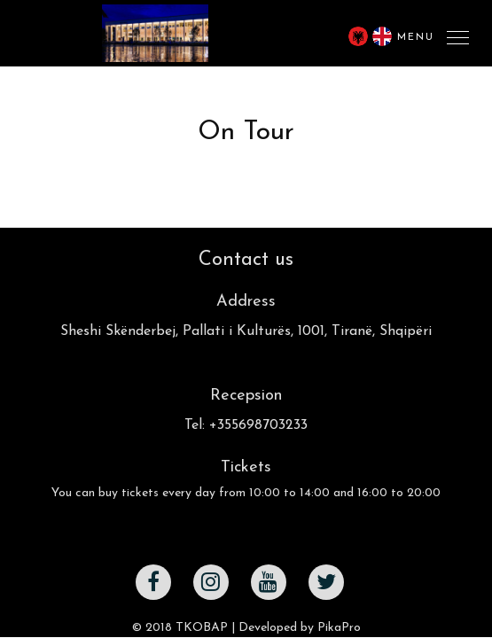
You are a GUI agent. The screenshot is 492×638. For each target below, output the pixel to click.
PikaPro (339, 627)
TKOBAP (202, 627)
